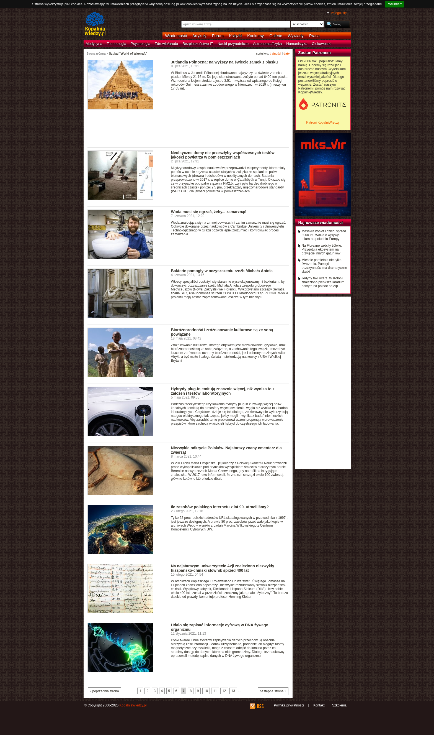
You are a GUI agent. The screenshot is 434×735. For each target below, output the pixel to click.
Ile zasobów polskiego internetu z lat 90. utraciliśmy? (220, 507)
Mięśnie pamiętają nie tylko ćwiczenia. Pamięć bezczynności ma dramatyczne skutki (324, 266)
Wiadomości (176, 36)
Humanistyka (296, 44)
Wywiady (296, 36)
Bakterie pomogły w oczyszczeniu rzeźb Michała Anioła (222, 271)
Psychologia (140, 44)
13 (233, 691)
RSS (260, 706)
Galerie (275, 36)
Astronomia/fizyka (267, 44)
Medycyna (94, 44)
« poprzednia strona (104, 691)
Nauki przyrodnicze (233, 44)
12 (224, 691)
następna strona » (273, 691)
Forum (218, 36)
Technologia (116, 44)
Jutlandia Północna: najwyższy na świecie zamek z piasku (224, 62)
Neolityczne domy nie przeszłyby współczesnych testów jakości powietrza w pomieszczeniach (223, 154)
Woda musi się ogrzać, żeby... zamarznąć (208, 212)
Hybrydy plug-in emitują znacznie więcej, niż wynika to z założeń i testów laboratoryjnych (223, 391)
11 (215, 691)
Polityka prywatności (289, 705)
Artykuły (199, 36)
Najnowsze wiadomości (320, 222)
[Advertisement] (188, 131)
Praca (314, 36)
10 (206, 691)
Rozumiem (394, 4)
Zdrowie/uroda (166, 44)
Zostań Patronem (314, 52)
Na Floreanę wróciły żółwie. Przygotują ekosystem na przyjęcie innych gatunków (322, 249)
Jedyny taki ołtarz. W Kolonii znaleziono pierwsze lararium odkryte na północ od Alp (323, 282)
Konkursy (255, 36)
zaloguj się (339, 13)
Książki (235, 36)
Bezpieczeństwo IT (197, 44)
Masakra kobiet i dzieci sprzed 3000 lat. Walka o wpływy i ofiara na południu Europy (324, 235)
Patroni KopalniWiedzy (323, 122)
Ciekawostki (321, 44)
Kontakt (319, 705)
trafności (275, 53)
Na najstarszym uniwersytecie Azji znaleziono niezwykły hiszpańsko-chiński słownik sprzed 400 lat (222, 568)
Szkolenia (339, 705)
